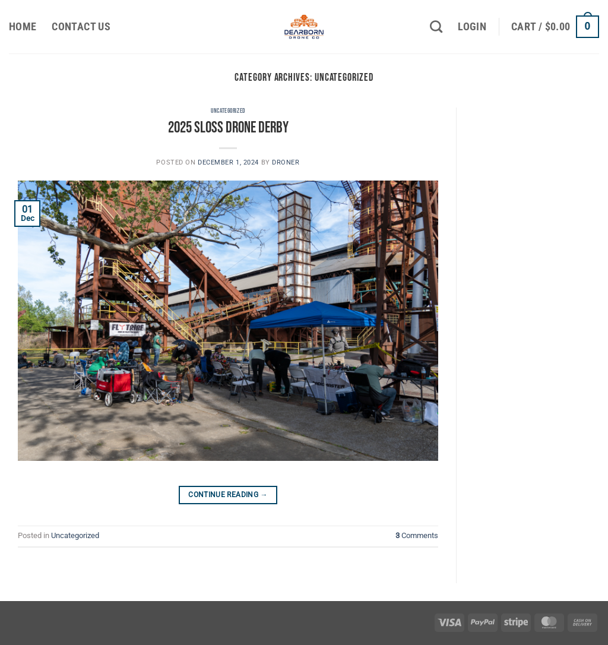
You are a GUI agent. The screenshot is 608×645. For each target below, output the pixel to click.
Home (22, 27)
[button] (472, 26)
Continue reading (228, 495)
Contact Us (81, 27)
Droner (285, 162)
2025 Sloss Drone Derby (228, 128)
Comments (416, 535)
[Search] (436, 26)
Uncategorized (228, 111)
